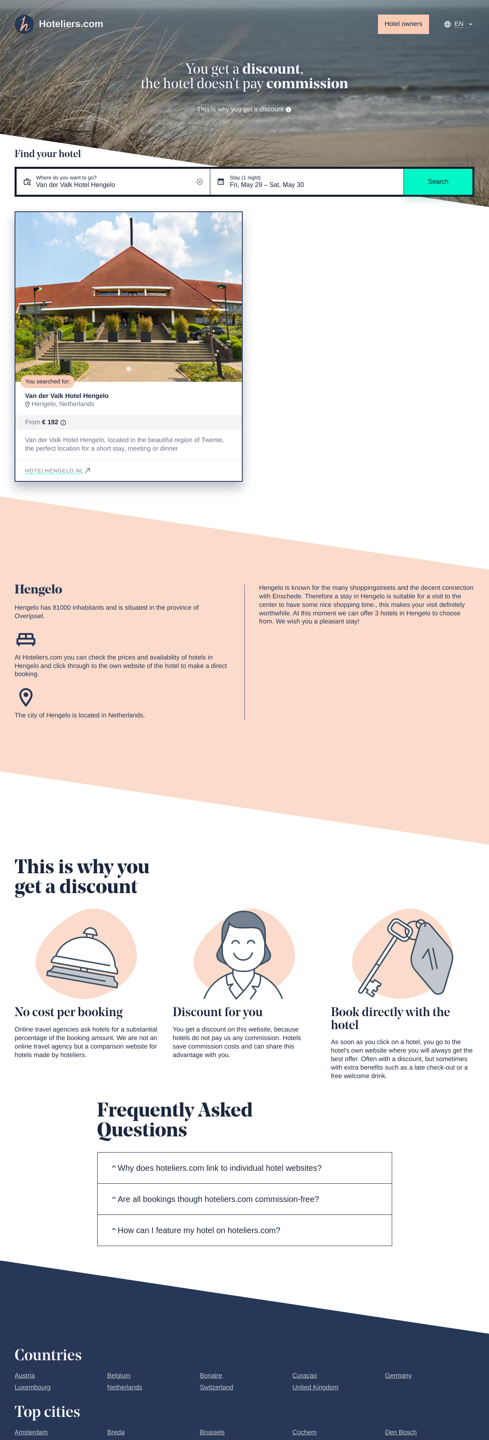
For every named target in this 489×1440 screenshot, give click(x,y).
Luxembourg (33, 1387)
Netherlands (124, 1387)
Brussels (212, 1432)
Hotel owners (403, 24)
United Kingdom (316, 1387)
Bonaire (211, 1375)
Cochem (305, 1432)
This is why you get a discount (244, 109)
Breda (116, 1432)
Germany (398, 1375)
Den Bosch (400, 1432)
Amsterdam (31, 1432)
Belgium (119, 1375)
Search (438, 181)
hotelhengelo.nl (58, 471)
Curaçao (305, 1375)
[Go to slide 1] (128, 368)
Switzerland (216, 1387)
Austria (25, 1375)
